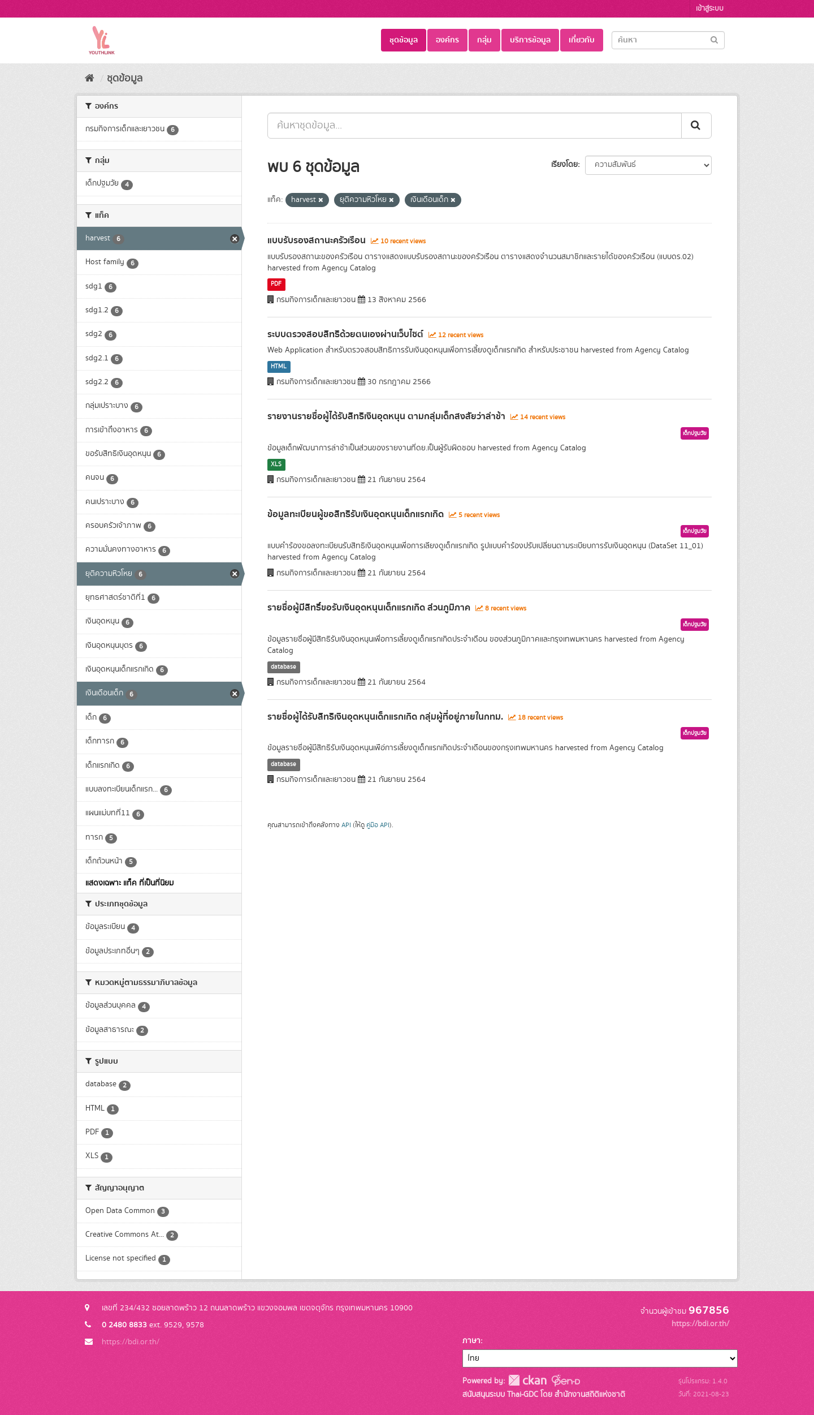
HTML (279, 366)
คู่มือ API (377, 825)
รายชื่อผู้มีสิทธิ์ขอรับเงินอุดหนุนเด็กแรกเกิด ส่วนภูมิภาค (368, 607)
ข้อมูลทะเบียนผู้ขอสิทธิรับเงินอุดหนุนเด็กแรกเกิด (355, 514)
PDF (276, 284)
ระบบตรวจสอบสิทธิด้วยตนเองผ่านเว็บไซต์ (345, 334)
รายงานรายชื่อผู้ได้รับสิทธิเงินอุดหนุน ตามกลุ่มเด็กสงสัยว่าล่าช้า (386, 416)
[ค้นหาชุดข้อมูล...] (474, 126)
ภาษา (471, 1341)
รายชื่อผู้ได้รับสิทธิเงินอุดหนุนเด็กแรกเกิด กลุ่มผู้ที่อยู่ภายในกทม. (385, 716)
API (346, 825)
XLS (276, 464)
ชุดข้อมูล (403, 40)
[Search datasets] (668, 40)
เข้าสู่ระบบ (710, 8)
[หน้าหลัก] (89, 78)
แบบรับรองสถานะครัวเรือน (316, 240)
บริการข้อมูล (530, 40)
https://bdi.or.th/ (130, 1342)
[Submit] (714, 39)
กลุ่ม (484, 40)
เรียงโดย (564, 164)
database (283, 667)
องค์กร (447, 40)
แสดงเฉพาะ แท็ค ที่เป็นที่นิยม (129, 883)
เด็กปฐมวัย (695, 433)
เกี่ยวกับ (582, 40)
